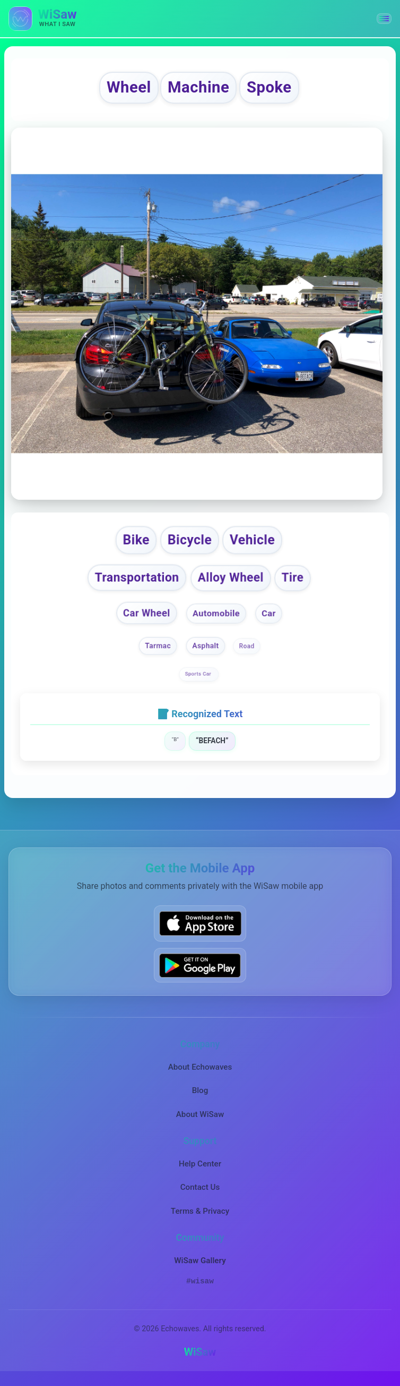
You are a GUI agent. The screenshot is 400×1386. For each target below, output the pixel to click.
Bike (132, 543)
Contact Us (200, 1194)
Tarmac (158, 652)
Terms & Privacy (200, 1217)
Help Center (200, 1170)
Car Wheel (145, 619)
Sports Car (199, 680)
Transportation (134, 582)
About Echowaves (200, 1073)
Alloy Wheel (232, 582)
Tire (297, 582)
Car (270, 619)
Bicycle (188, 543)
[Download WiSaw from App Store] (200, 930)
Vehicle (255, 543)
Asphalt (206, 652)
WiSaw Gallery (199, 1267)
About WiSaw (200, 1120)
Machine (198, 89)
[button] (384, 18)
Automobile (217, 619)
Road (247, 652)
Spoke (275, 89)
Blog (200, 1097)
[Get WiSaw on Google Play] (200, 971)
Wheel (122, 89)
